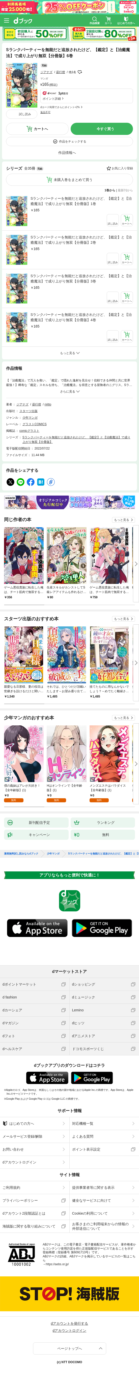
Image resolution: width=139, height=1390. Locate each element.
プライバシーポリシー (20, 1200)
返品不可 (45, 112)
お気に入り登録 (122, 168)
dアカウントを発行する (69, 1323)
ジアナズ (46, 72)
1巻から (110, 190)
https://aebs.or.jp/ (57, 1264)
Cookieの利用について (90, 1213)
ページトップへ (69, 1348)
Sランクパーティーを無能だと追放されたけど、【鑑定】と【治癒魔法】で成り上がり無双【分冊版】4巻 (81, 317)
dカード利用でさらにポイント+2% (60, 107)
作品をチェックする (72, 141)
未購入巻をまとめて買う (73, 180)
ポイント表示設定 (86, 1149)
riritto (48, 404)
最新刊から (125, 190)
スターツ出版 (28, 411)
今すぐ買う (105, 129)
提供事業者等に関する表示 (93, 1187)
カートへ (41, 129)
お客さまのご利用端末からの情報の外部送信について (100, 1226)
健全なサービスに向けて (91, 1200)
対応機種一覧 (82, 1123)
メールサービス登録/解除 (22, 1136)
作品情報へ (67, 153)
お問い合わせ (13, 1149)
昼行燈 (60, 72)
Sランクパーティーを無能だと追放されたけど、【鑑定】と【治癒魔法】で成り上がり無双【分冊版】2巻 (81, 239)
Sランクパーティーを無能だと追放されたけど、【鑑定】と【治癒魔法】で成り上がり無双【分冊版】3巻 (81, 278)
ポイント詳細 (52, 98)
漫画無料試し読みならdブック (21, 853)
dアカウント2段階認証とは (24, 1213)
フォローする (79, 72)
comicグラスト (29, 431)
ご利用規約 (11, 1187)
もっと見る (121, 520)
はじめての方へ (18, 1123)
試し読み (25, 114)
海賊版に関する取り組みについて (29, 1226)
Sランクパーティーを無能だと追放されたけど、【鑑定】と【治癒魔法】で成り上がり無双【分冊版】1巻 (81, 201)
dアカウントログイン (19, 1162)
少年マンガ (30, 417)
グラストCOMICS (34, 424)
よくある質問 (82, 1136)
